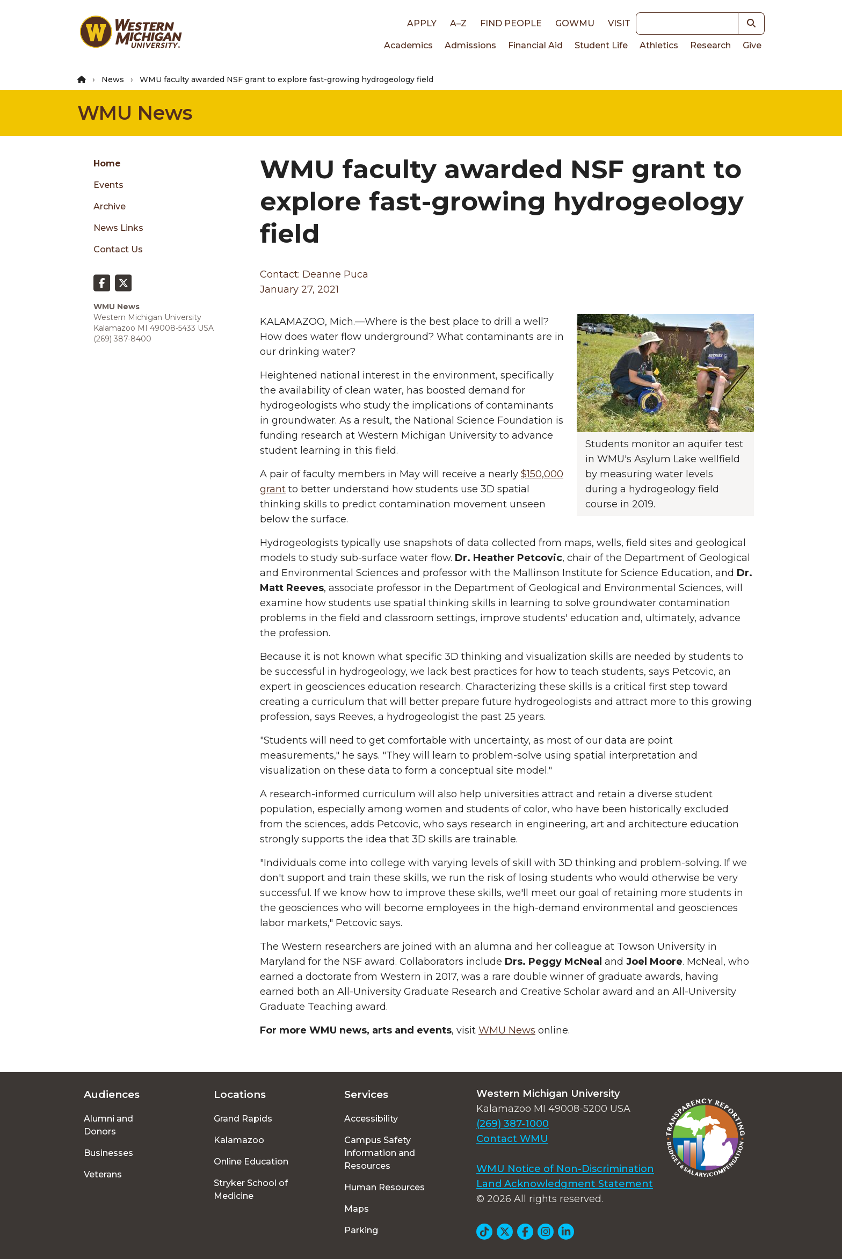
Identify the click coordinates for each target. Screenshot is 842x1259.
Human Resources (384, 1187)
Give (752, 45)
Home (107, 163)
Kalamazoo (239, 1140)
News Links (118, 228)
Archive (109, 206)
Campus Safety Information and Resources (379, 1153)
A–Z (458, 23)
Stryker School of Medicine (251, 1189)
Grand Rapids (243, 1119)
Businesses (108, 1153)
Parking (361, 1230)
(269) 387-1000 (512, 1124)
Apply (422, 23)
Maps (356, 1209)
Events (108, 185)
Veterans (103, 1174)
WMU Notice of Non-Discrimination (565, 1169)
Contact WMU (512, 1139)
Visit (619, 23)
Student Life (601, 45)
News (112, 79)
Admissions (470, 45)
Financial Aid (535, 45)
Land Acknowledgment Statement (564, 1184)
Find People (511, 23)
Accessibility (371, 1119)
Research (710, 45)
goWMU (574, 23)
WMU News (134, 113)
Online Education (251, 1161)
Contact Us (118, 249)
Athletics (659, 45)
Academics (408, 45)
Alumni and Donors (108, 1125)
